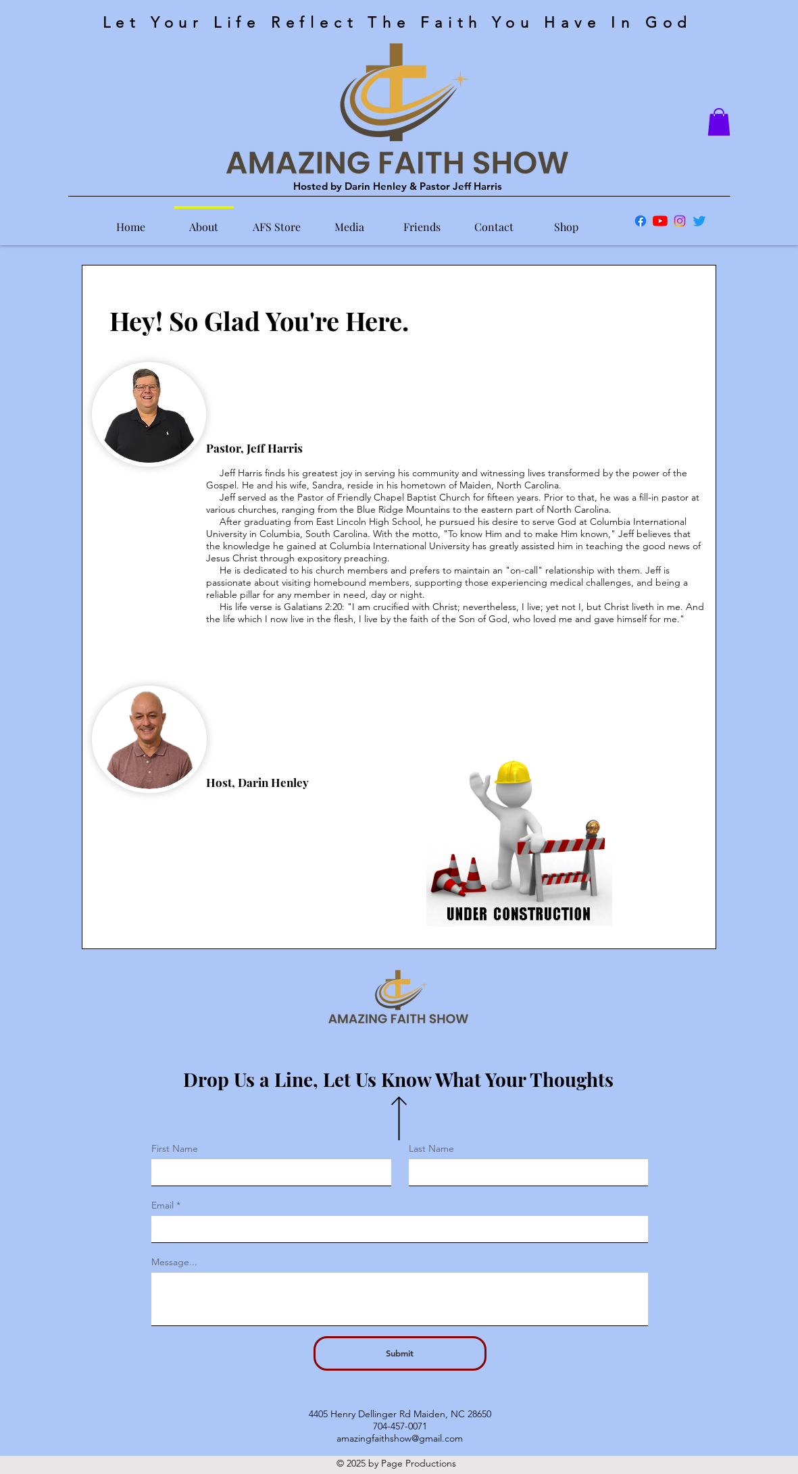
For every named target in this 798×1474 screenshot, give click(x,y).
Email (162, 1205)
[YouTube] (660, 220)
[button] (718, 122)
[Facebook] (640, 220)
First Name (174, 1148)
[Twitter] (699, 220)
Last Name (431, 1148)
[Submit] (400, 1353)
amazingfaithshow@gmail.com (399, 1438)
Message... (174, 1262)
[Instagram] (679, 220)
